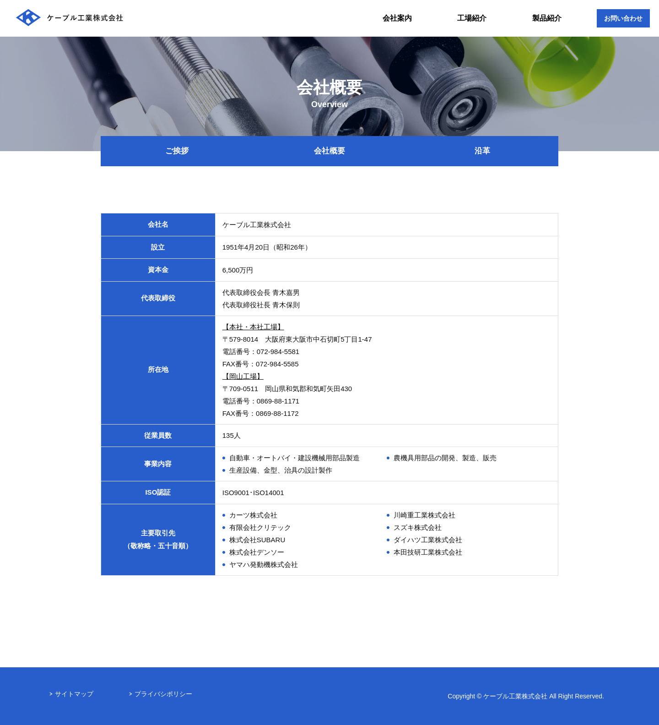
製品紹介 (547, 18)
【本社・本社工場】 (253, 327)
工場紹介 (471, 18)
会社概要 (329, 151)
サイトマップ (74, 694)
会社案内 (397, 18)
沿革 (482, 151)
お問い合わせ (623, 18)
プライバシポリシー (163, 694)
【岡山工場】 (243, 376)
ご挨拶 (177, 151)
